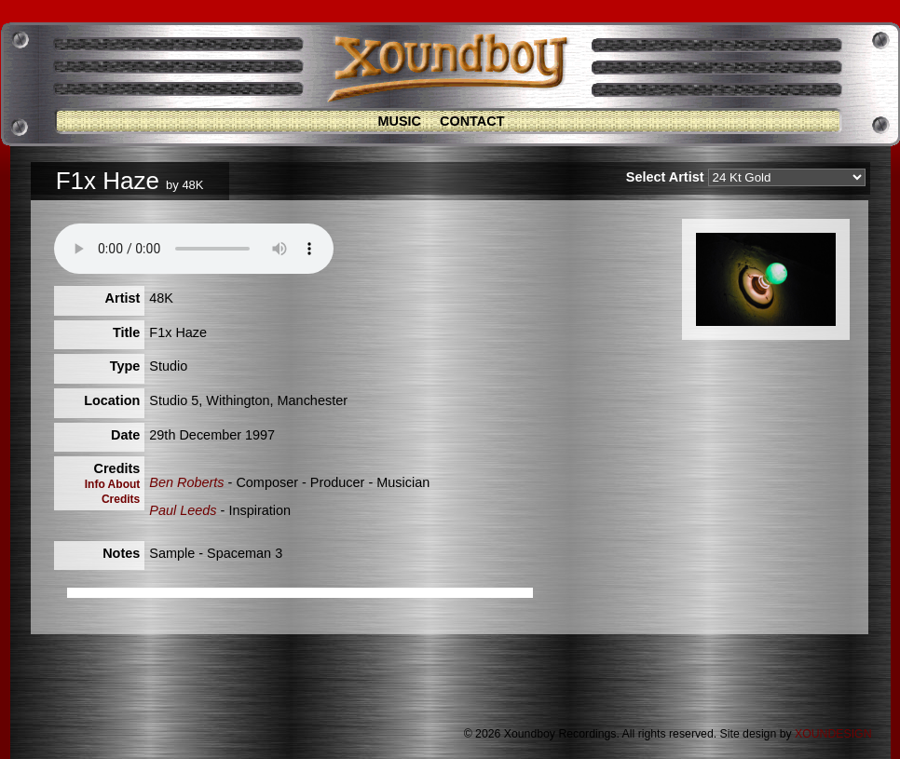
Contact (472, 121)
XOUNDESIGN (833, 733)
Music (399, 121)
